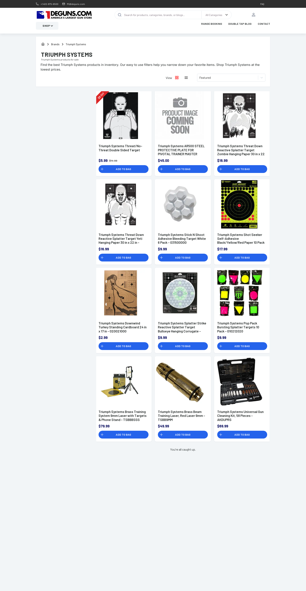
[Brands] (58, 45)
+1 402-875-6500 (49, 4)
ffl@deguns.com (76, 4)
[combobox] (199, 78)
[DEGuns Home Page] (64, 15)
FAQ (262, 4)
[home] (43, 45)
